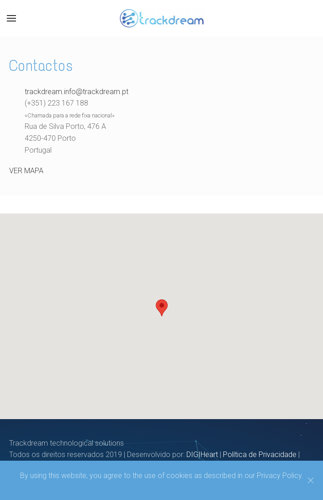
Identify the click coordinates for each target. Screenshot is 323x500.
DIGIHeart (202, 454)
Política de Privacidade (260, 454)
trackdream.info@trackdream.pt (76, 91)
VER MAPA (26, 170)
